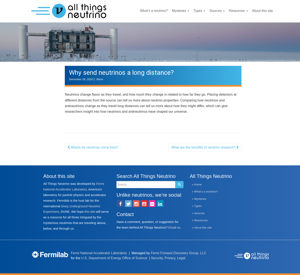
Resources (238, 10)
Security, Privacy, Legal (168, 258)
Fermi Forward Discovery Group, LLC (178, 253)
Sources (217, 10)
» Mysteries (199, 198)
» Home (197, 184)
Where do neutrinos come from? (93, 147)
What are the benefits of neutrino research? (205, 147)
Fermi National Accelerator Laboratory (99, 253)
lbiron (99, 79)
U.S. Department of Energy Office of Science (114, 258)
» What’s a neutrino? (205, 191)
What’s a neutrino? (154, 10)
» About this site (202, 227)
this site (90, 211)
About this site (262, 10)
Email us (174, 227)
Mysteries (180, 10)
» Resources (200, 220)
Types (199, 10)
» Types (197, 206)
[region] (150, 42)
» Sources (198, 213)
